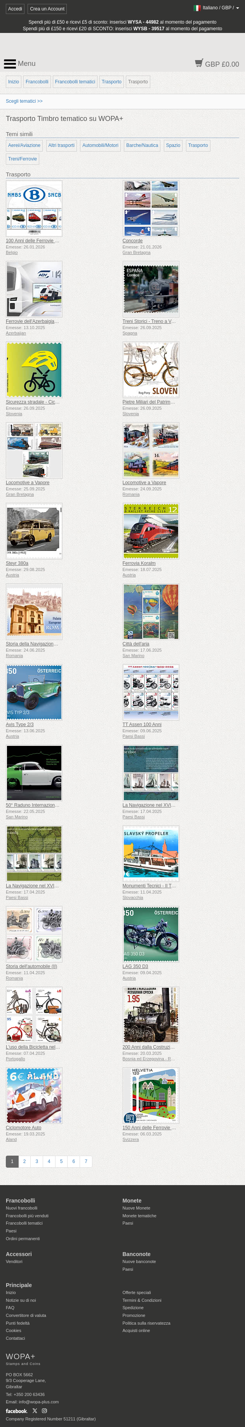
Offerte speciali (137, 1292)
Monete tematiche (139, 1215)
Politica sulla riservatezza (147, 1323)
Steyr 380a (17, 563)
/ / (216, 7)
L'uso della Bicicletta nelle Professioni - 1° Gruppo (57, 1047)
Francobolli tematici (75, 82)
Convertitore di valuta (26, 1315)
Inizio (13, 82)
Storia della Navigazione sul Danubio (44, 644)
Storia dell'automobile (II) (31, 966)
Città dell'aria (136, 644)
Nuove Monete (137, 1208)
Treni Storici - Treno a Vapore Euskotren (164, 321)
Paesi (11, 1231)
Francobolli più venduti (27, 1215)
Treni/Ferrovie (22, 159)
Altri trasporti (62, 145)
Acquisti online (136, 1330)
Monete (132, 1201)
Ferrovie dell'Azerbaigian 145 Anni (41, 321)
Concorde (133, 240)
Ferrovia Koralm (139, 563)
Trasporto (112, 82)
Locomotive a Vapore (28, 482)
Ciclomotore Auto (23, 1127)
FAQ (10, 1307)
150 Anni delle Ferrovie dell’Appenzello (163, 1127)
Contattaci (15, 1338)
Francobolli (37, 82)
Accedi (15, 9)
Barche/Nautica (142, 145)
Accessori (19, 1254)
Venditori (14, 1261)
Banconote (137, 1254)
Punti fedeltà (18, 1323)
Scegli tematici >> (24, 101)
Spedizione (133, 1307)
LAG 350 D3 (135, 966)
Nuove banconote (139, 1261)
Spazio (173, 145)
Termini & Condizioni (142, 1300)
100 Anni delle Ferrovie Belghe (37, 240)
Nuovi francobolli (21, 1208)
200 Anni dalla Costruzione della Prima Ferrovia (172, 1047)
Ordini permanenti (23, 1238)
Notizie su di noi (21, 1300)
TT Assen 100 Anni (142, 724)
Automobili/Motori (100, 145)
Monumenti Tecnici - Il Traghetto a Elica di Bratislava (177, 886)
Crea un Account (47, 9)
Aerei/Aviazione (24, 145)
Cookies (13, 1330)
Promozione (134, 1315)
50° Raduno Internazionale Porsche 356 (47, 805)
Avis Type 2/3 (20, 724)
